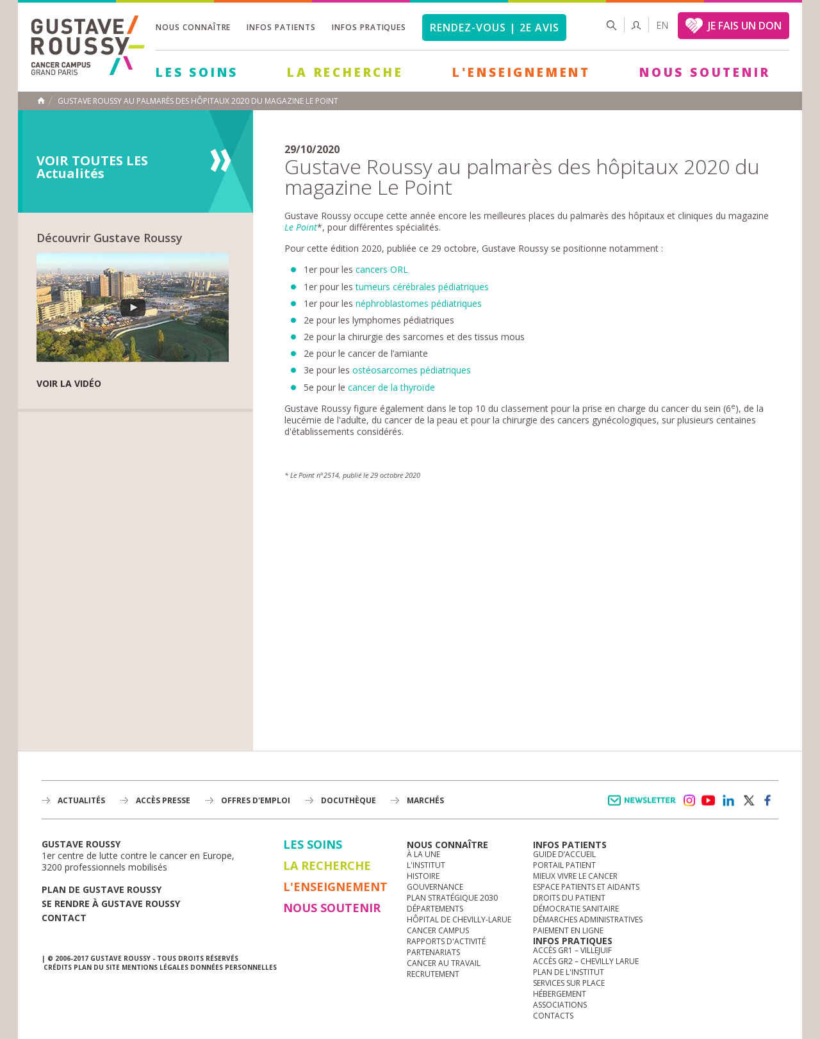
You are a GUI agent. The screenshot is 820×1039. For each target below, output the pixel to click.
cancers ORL (382, 269)
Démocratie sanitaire (576, 908)
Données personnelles (233, 967)
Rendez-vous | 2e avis (494, 27)
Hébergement (559, 993)
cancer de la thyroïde (391, 387)
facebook (768, 801)
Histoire (423, 876)
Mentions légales (155, 967)
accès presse (163, 800)
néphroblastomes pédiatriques (419, 303)
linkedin (728, 801)
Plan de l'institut (568, 972)
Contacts (553, 1015)
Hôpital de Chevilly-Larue (459, 919)
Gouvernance (435, 886)
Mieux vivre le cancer (575, 876)
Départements (435, 908)
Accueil (41, 100)
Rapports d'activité (446, 941)
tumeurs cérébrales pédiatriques (422, 287)
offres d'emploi (255, 800)
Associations (560, 1004)
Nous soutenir (704, 72)
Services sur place (569, 983)
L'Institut (426, 865)
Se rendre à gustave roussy (111, 903)
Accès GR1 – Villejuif (572, 950)
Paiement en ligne (568, 930)
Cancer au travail (443, 963)
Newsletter (644, 807)
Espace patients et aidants (586, 886)
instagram (689, 801)
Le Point (300, 227)
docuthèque (348, 800)
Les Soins (197, 72)
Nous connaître (193, 27)
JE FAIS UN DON (745, 26)
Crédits (58, 967)
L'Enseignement (521, 72)
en (662, 25)
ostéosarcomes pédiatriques (411, 370)
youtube (708, 801)
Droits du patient (569, 897)
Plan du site (97, 967)
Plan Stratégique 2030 (452, 897)
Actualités (81, 800)
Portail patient (564, 865)
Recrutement (433, 974)
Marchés (425, 800)
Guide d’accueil (564, 854)
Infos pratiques (369, 27)
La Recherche (345, 72)
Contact (64, 918)
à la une (423, 854)
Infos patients (281, 27)
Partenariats (433, 952)
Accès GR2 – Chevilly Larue (586, 961)
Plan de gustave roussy (101, 889)
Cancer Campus (438, 930)
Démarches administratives (588, 919)
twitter (748, 801)
